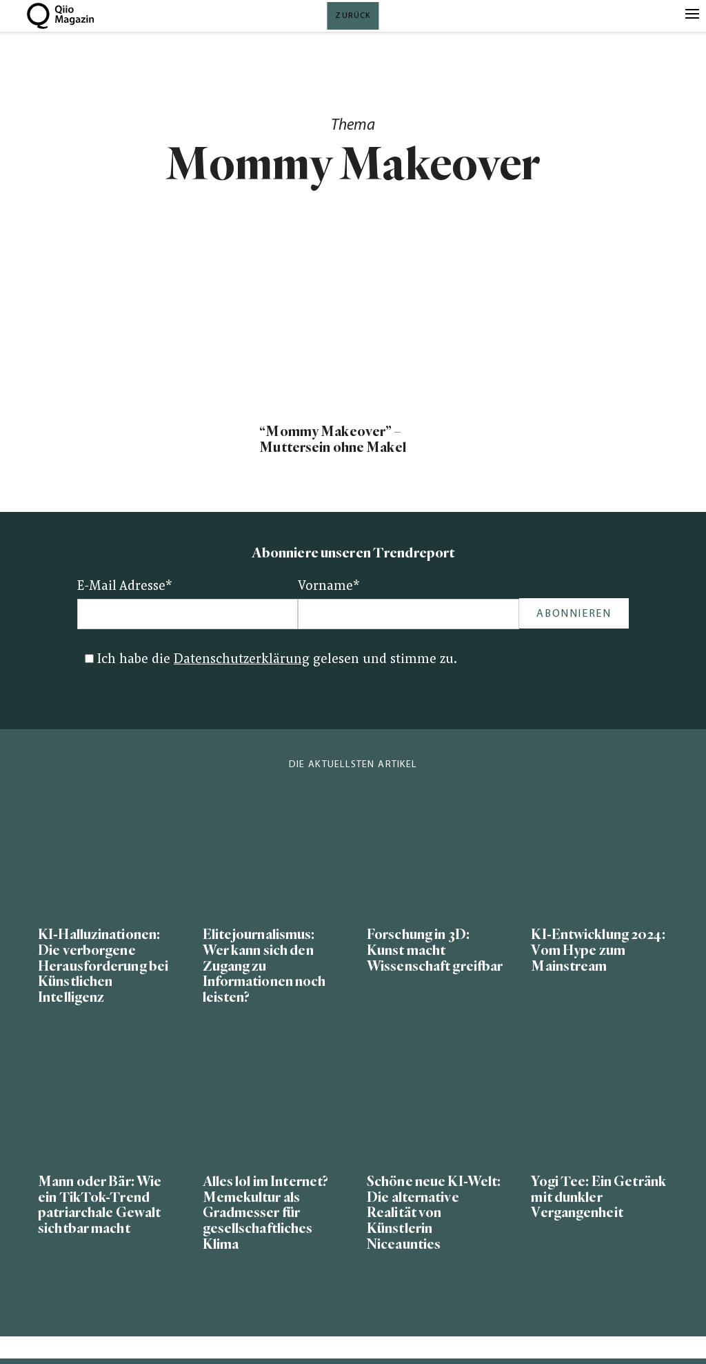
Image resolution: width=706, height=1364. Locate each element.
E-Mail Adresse (124, 586)
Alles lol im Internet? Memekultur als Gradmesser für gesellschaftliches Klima (266, 1213)
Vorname (329, 586)
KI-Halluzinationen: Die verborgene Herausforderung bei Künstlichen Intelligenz (103, 966)
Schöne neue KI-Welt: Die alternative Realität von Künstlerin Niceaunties (434, 1213)
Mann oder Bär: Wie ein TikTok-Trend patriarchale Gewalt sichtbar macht (99, 1205)
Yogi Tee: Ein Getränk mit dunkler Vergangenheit (598, 1197)
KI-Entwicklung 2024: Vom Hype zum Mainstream (598, 950)
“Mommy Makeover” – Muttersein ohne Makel (332, 439)
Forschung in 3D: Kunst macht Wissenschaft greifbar (435, 950)
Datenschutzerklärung (242, 659)
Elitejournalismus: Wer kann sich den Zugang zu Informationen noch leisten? (264, 966)
